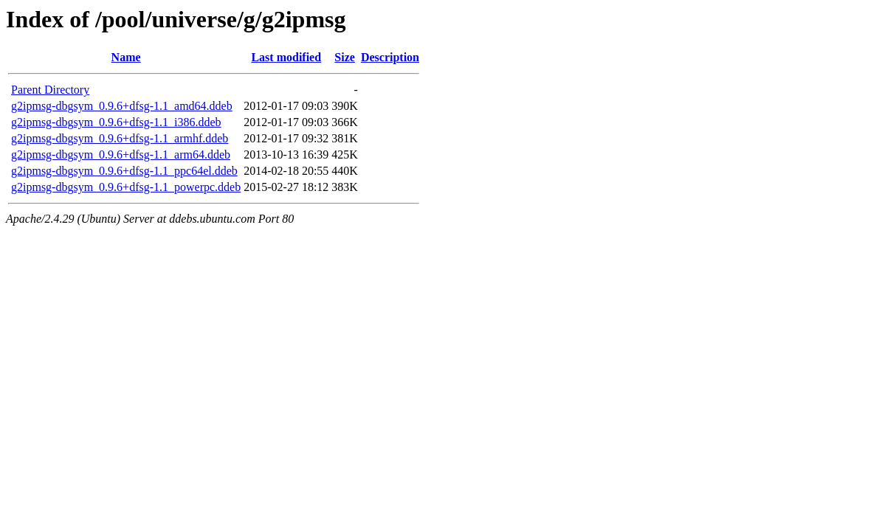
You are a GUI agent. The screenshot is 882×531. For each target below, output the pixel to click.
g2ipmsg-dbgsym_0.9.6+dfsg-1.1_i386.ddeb (116, 122)
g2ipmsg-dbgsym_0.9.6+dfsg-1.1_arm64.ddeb (120, 154)
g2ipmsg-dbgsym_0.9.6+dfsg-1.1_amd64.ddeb (121, 106)
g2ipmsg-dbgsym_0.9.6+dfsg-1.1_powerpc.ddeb (126, 187)
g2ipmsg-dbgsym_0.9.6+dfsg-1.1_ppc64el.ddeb (124, 170)
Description (390, 57)
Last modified (286, 57)
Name (126, 57)
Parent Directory (50, 89)
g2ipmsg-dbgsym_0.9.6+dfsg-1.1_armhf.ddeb (119, 138)
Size (344, 57)
